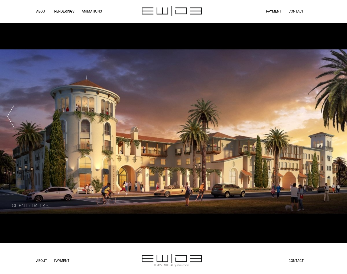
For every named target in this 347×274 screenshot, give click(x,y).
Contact (296, 11)
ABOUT (41, 11)
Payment (273, 11)
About (41, 261)
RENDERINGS (64, 11)
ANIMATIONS (92, 11)
